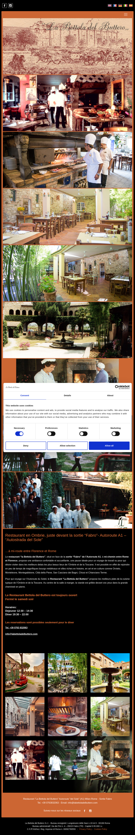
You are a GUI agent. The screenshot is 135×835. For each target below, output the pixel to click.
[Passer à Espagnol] (130, 5)
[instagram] (10, 5)
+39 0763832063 (50, 803)
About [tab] (110, 395)
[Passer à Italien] (125, 5)
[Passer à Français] (115, 5)
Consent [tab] (24, 395)
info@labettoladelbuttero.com (21, 634)
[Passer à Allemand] (120, 5)
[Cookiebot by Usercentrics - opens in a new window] (117, 387)
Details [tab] (67, 395)
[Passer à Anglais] (109, 5)
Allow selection (67, 445)
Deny (26, 445)
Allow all (109, 445)
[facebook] (4, 5)
